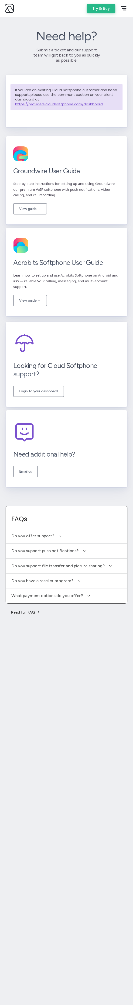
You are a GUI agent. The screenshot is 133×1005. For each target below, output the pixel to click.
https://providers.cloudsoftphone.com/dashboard (59, 104)
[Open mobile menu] (123, 8)
